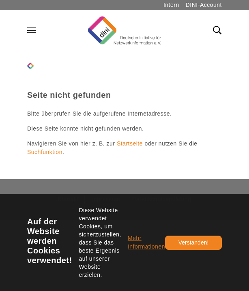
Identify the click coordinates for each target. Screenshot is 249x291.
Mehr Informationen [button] (146, 242)
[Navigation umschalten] (31, 30)
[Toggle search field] (217, 30)
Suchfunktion (44, 152)
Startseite (130, 143)
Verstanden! (193, 242)
